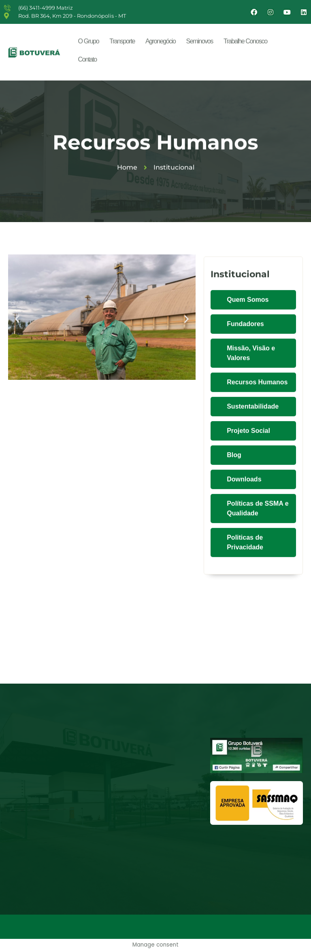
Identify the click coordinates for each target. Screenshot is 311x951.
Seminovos (199, 43)
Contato (87, 61)
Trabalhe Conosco (245, 43)
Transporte (122, 43)
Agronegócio (160, 43)
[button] (17, 318)
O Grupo (88, 43)
